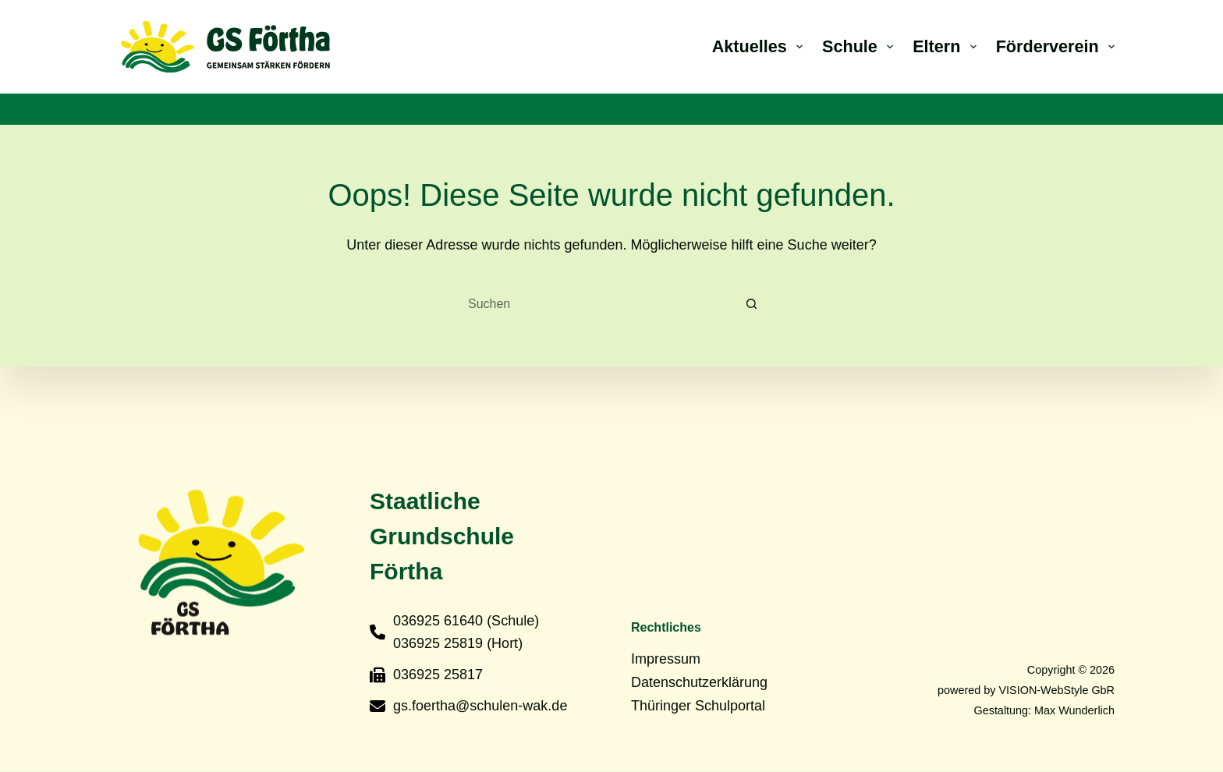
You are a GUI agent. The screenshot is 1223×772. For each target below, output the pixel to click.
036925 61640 (438, 620)
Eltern (948, 46)
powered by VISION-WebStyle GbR (1026, 689)
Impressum (665, 659)
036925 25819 (438, 643)
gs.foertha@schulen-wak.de (480, 705)
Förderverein (1055, 46)
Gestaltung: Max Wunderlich (1044, 709)
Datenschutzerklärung (699, 682)
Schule (860, 46)
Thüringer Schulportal (698, 705)
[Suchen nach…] (596, 304)
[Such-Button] (751, 304)
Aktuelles (760, 46)
